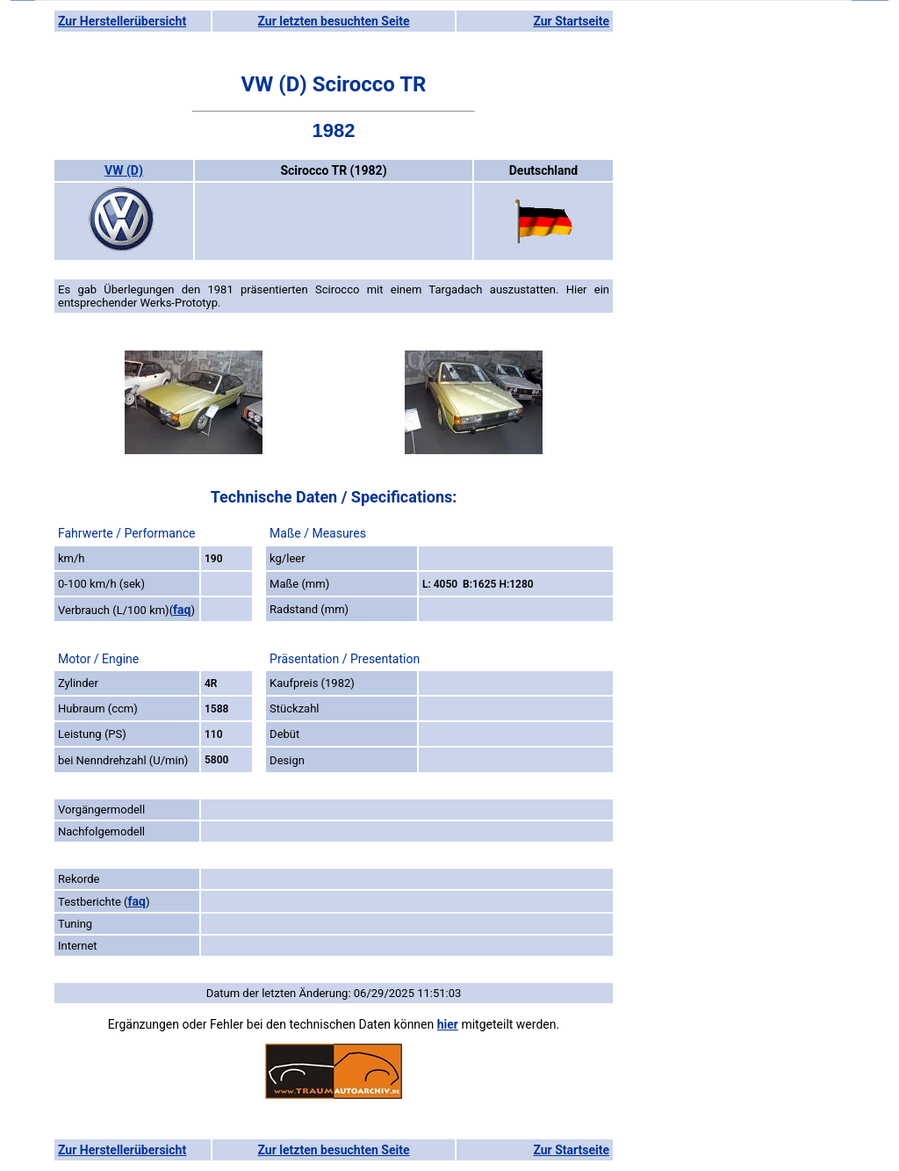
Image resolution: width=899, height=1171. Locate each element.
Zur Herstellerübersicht (122, 21)
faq (182, 610)
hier (447, 1024)
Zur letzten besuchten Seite (334, 21)
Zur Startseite (571, 21)
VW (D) (123, 170)
